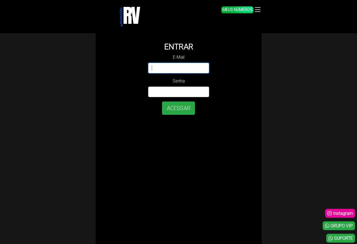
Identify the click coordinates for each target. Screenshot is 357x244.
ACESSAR (178, 108)
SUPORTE (340, 238)
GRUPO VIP (339, 226)
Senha (179, 81)
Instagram (340, 213)
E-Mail (178, 57)
